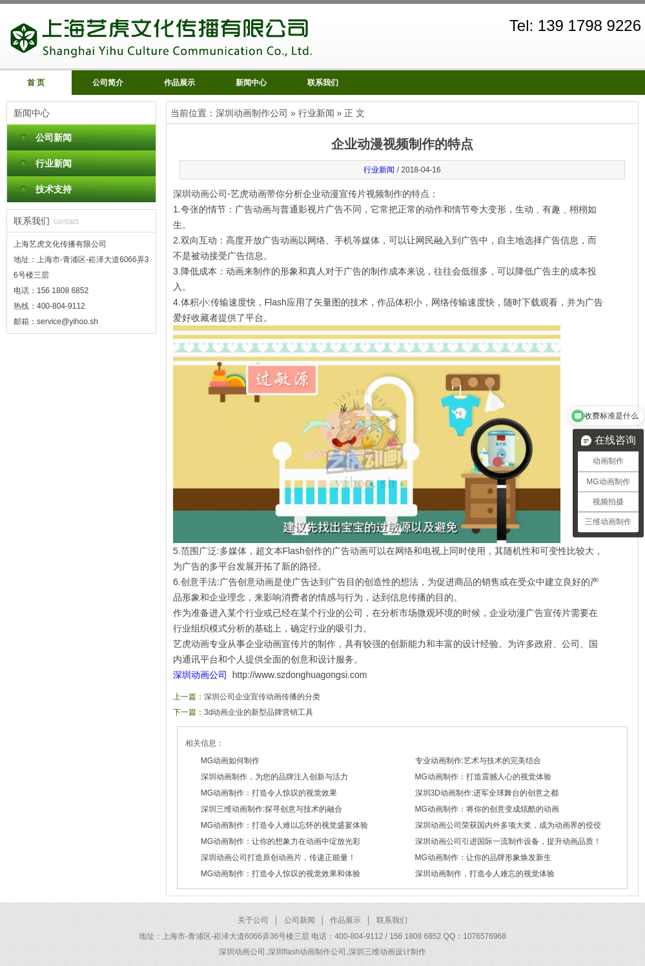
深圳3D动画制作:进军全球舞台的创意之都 (487, 792)
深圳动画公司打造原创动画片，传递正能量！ (278, 857)
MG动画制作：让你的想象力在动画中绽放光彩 (280, 841)
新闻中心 (251, 82)
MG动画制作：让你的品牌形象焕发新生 (483, 857)
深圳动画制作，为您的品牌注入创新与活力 (274, 776)
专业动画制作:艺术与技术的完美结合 (478, 760)
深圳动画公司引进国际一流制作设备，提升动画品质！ (508, 841)
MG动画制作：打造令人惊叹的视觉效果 (269, 792)
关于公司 (253, 920)
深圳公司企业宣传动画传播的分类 (262, 696)
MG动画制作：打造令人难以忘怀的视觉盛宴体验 (284, 825)
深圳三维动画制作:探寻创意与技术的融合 (271, 809)
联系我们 (322, 82)
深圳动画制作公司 (252, 113)
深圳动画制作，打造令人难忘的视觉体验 (485, 873)
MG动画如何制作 (230, 760)
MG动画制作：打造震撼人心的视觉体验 (483, 776)
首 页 (36, 82)
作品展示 (179, 82)
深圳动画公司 (200, 675)
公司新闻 (54, 137)
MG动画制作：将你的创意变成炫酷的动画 (487, 809)
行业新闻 (54, 163)
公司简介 (107, 82)
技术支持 (54, 189)
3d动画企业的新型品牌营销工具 (258, 712)
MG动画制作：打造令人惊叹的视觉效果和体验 (280, 873)
